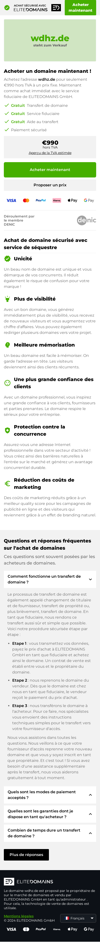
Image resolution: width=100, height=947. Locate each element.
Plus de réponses (26, 854)
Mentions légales (19, 916)
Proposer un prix (50, 185)
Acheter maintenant (80, 7)
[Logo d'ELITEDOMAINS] (50, 882)
